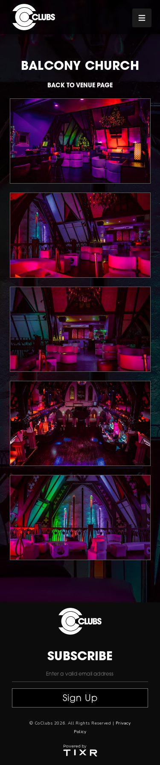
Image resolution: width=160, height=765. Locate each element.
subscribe (80, 657)
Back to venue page (80, 86)
